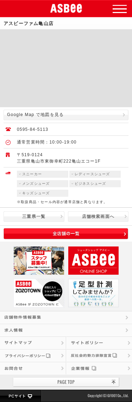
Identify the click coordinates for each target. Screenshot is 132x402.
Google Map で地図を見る (35, 114)
